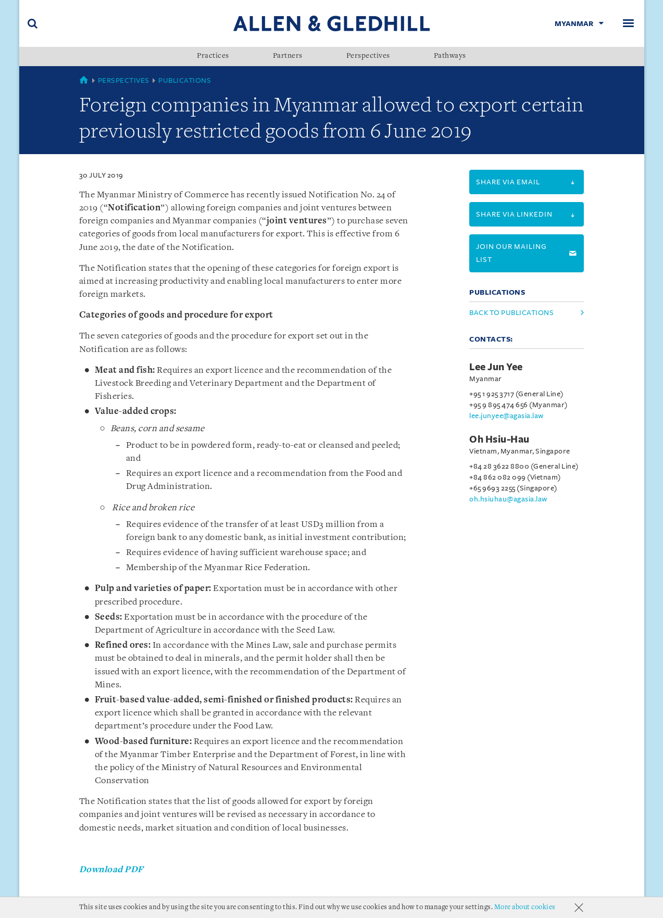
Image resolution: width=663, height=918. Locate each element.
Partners (288, 56)
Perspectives (368, 56)
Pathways (450, 56)
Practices (213, 56)
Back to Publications (511, 313)
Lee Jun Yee (496, 367)
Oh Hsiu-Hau (499, 439)
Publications (184, 80)
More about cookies (525, 907)
